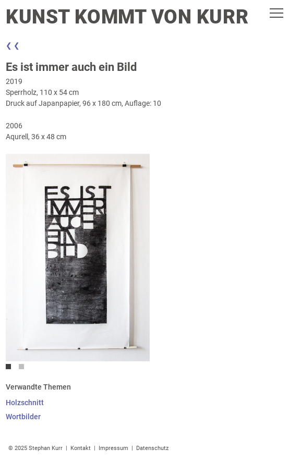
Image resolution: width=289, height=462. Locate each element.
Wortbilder (23, 416)
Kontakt (80, 448)
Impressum (113, 448)
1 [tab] (11, 369)
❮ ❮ (13, 45)
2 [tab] (24, 369)
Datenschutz (152, 448)
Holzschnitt (25, 402)
